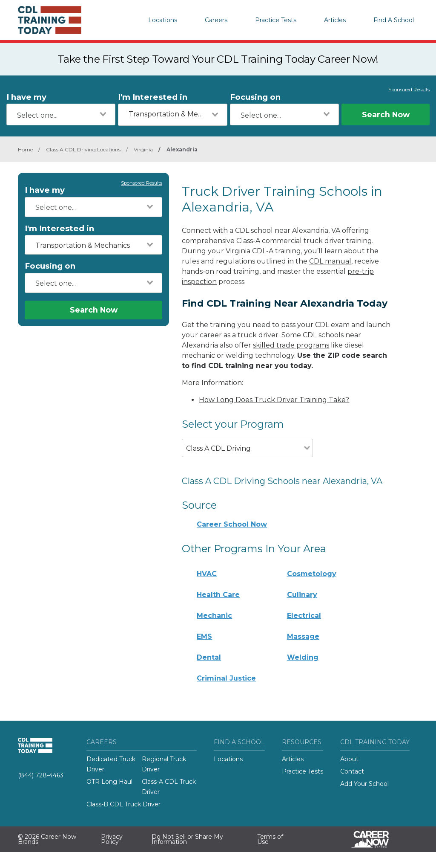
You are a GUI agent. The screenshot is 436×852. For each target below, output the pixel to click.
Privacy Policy (112, 839)
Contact (352, 771)
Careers (216, 20)
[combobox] (61, 114)
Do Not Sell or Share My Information (187, 839)
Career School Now (232, 524)
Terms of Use (270, 839)
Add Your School (364, 784)
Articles (335, 20)
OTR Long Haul (109, 781)
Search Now (386, 114)
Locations (162, 20)
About (349, 759)
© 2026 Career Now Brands (47, 839)
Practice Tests (275, 20)
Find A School (393, 20)
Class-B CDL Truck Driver (123, 804)
